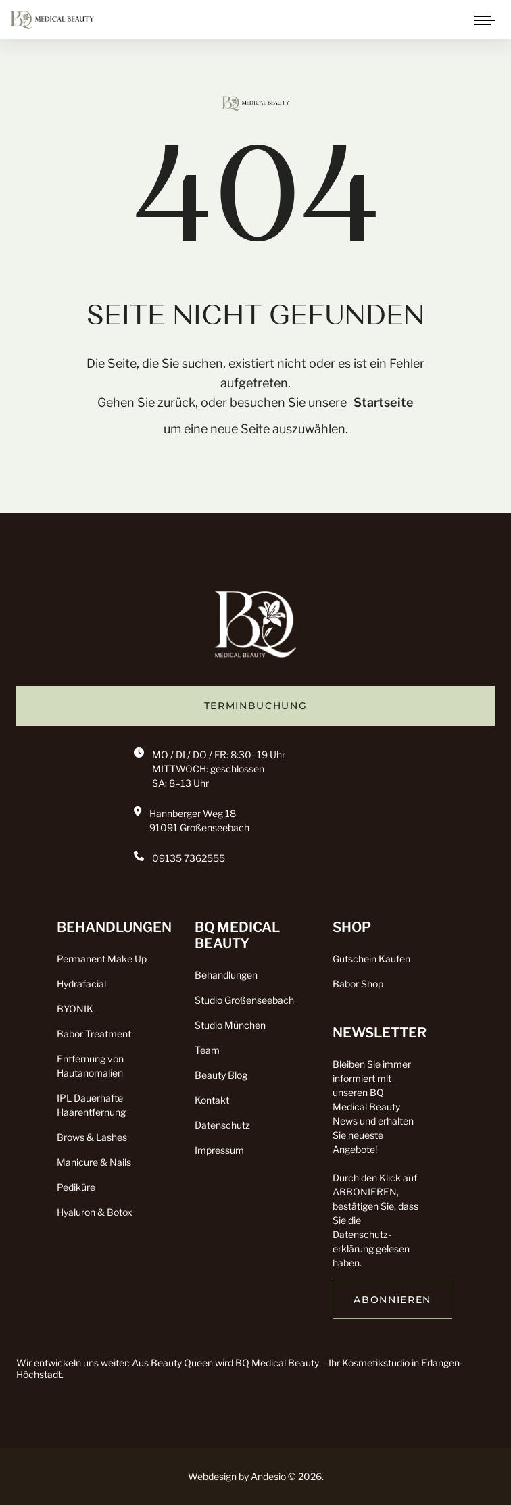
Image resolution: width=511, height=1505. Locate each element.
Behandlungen (226, 975)
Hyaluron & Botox (94, 1212)
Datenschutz (222, 1125)
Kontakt (212, 1100)
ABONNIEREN (392, 1299)
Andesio (268, 1476)
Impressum (219, 1150)
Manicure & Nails (94, 1162)
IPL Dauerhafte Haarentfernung (91, 1105)
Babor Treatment (94, 1033)
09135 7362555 (188, 858)
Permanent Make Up (102, 958)
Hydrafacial (81, 983)
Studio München (230, 1025)
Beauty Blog (221, 1075)
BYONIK (75, 1008)
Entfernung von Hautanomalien (90, 1066)
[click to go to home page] (52, 19)
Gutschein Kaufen (371, 958)
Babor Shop (358, 983)
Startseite (384, 402)
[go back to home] (255, 628)
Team (207, 1050)
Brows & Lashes (92, 1137)
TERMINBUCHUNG (256, 705)
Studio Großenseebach (244, 1000)
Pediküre (76, 1187)
